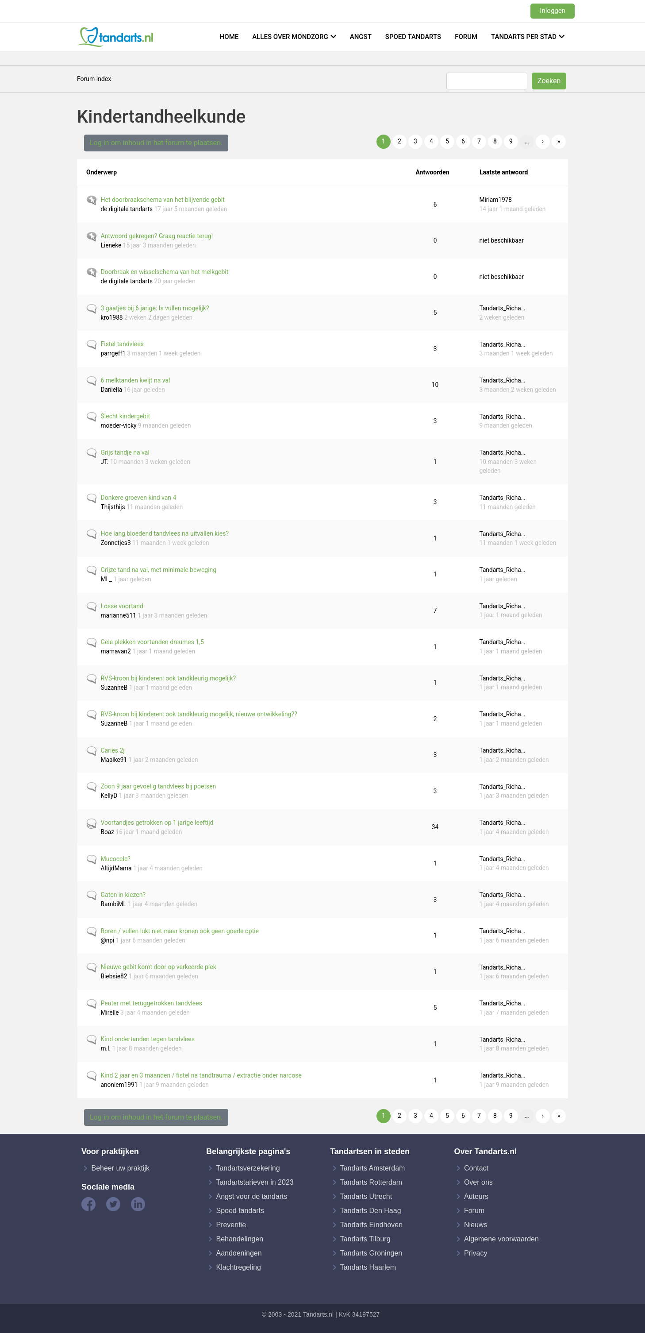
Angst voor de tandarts (251, 1196)
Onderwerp (101, 172)
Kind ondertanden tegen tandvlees (148, 1039)
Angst (361, 37)
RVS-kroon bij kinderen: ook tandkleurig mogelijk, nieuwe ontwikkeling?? (199, 714)
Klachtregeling (238, 1267)
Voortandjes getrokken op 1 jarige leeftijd (157, 822)
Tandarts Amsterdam (372, 1168)
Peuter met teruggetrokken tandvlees (151, 1003)
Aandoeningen (238, 1253)
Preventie (231, 1225)
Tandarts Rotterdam (371, 1182)
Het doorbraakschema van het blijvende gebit (163, 199)
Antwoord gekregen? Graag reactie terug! (157, 236)
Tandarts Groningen (371, 1253)
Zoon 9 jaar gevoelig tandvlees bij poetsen (158, 786)
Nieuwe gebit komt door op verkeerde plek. (159, 966)
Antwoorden (432, 172)
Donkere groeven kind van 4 (139, 497)
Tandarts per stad (524, 37)
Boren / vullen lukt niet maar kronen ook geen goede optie (180, 931)
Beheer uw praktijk (120, 1168)
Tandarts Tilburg (365, 1239)
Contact (476, 1168)
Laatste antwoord (508, 172)
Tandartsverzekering (248, 1168)
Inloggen (552, 11)
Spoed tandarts (413, 37)
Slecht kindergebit (125, 416)
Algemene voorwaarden (501, 1239)
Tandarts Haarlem (368, 1267)
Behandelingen (239, 1239)
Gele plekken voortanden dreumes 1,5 (152, 641)
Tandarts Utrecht (366, 1196)
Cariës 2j (113, 750)
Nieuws (475, 1225)
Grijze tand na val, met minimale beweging (159, 569)
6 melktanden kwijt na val (135, 380)
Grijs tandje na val (125, 452)
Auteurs (476, 1196)
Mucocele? (116, 858)
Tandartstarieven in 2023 (254, 1182)
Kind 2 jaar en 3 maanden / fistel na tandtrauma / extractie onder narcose (201, 1075)
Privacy (475, 1253)
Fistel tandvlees (122, 344)
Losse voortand (122, 606)
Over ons (478, 1182)
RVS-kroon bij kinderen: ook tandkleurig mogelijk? (168, 678)
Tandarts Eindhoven (371, 1225)
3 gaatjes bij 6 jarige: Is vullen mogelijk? (155, 308)
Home (229, 37)
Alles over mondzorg (290, 37)
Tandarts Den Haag (370, 1210)
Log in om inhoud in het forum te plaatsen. (156, 143)
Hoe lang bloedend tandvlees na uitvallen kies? (165, 533)
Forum (466, 37)
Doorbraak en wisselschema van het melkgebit (165, 271)
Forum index (94, 78)
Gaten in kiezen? (123, 894)
